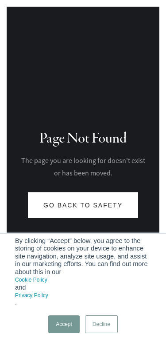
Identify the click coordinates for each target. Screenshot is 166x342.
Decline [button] (101, 324)
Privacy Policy (31, 295)
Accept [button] (64, 324)
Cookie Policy (31, 280)
